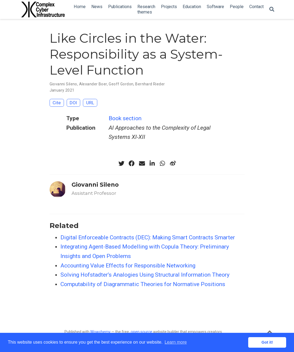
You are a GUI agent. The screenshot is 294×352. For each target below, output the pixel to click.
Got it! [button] (267, 342)
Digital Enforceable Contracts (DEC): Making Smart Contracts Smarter (147, 237)
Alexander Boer (93, 84)
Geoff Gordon (121, 84)
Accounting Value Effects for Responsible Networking (127, 265)
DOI (73, 102)
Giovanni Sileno (63, 84)
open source (141, 332)
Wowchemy (100, 332)
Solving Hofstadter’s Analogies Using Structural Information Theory (145, 274)
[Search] (271, 9)
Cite (57, 102)
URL (90, 102)
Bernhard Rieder (150, 84)
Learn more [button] (175, 342)
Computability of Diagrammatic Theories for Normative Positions (142, 284)
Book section (125, 118)
